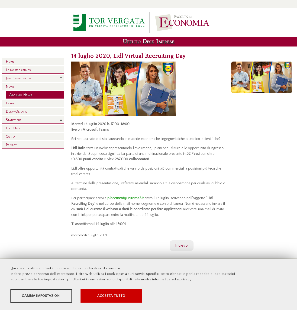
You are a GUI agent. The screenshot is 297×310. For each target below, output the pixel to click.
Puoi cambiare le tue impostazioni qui (40, 280)
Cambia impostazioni (47, 296)
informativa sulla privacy (171, 280)
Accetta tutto (130, 296)
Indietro (181, 245)
